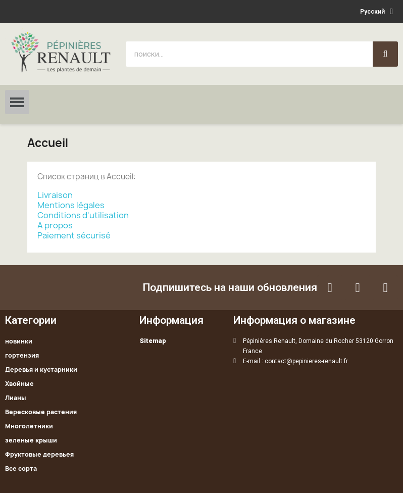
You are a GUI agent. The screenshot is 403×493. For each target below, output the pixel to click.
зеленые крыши (31, 440)
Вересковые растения (41, 412)
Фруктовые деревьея (39, 454)
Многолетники (29, 426)
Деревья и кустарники (41, 369)
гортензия (22, 355)
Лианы (15, 397)
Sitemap (152, 340)
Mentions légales (71, 205)
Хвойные (19, 383)
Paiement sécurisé (74, 235)
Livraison (55, 195)
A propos (55, 225)
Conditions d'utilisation (83, 215)
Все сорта (21, 468)
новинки (18, 341)
